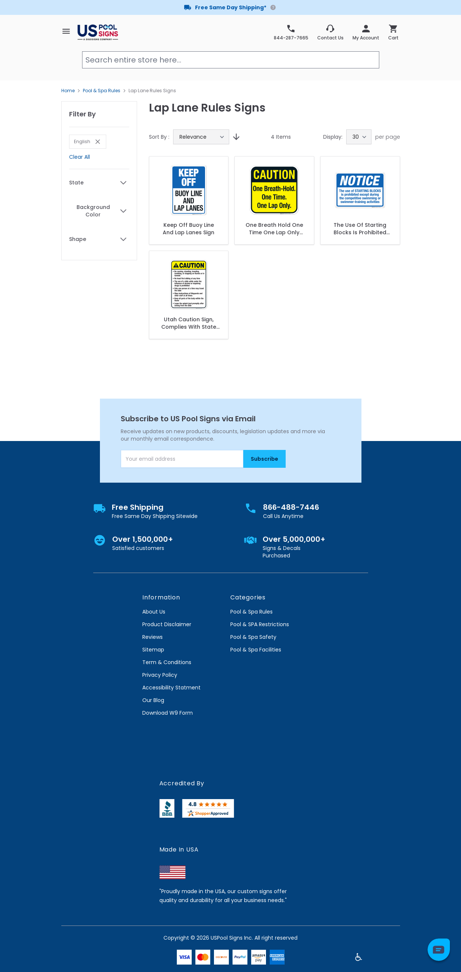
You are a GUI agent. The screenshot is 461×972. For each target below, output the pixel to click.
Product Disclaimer (166, 624)
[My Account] (366, 32)
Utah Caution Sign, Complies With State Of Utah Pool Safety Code (188, 323)
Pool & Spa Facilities (255, 649)
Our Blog (153, 700)
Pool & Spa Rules (101, 91)
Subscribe (264, 459)
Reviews (152, 637)
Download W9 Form (167, 713)
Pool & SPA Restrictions (259, 624)
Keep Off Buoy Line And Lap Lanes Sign (188, 228)
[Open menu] (66, 31)
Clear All (79, 157)
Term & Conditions (166, 662)
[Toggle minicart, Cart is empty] (393, 32)
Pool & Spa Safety (253, 637)
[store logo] (98, 32)
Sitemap (153, 649)
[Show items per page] (358, 136)
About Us (153, 611)
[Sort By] (201, 136)
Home (68, 91)
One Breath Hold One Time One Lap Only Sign (274, 228)
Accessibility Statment (171, 687)
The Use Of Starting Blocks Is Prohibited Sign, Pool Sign (360, 228)
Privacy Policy (159, 675)
